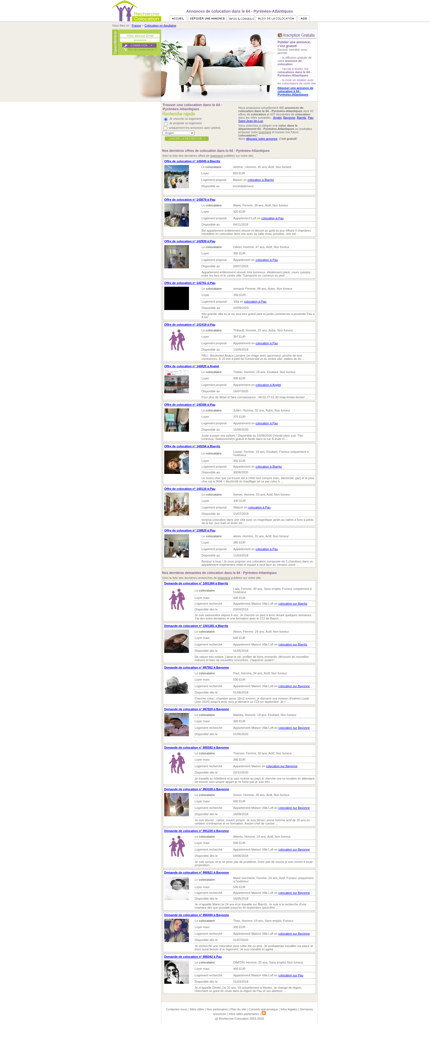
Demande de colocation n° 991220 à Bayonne (196, 830)
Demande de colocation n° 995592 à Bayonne (196, 747)
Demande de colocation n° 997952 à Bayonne (196, 667)
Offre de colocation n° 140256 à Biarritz (192, 446)
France (136, 25)
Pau (310, 117)
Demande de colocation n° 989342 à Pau (193, 956)
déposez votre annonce (261, 138)
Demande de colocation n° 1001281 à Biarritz (196, 625)
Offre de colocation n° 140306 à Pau (190, 404)
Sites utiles (196, 1009)
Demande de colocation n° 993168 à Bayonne (196, 789)
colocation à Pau (272, 218)
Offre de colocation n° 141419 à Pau (190, 324)
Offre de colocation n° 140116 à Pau (190, 488)
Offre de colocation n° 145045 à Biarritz (192, 161)
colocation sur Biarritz (292, 603)
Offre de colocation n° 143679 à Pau (190, 199)
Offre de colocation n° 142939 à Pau (190, 241)
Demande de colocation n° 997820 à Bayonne (196, 709)
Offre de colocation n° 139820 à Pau (190, 530)
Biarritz (301, 117)
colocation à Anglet (268, 384)
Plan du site (238, 1009)
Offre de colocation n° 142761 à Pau (190, 283)
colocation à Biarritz (261, 179)
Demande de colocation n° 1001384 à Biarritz (196, 583)
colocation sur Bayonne (294, 686)
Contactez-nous (176, 1009)
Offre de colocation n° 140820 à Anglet (191, 366)
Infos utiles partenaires (244, 1014)
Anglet (277, 117)
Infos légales (288, 1009)
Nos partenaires (217, 1009)
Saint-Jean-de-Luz (250, 121)
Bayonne (289, 117)
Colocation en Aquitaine (160, 25)
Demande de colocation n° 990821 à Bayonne (196, 872)
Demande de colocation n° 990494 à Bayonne (196, 915)
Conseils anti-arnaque (263, 1009)
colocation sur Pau (290, 975)
